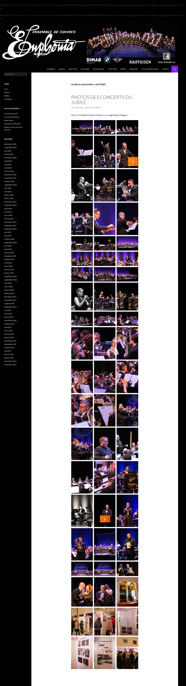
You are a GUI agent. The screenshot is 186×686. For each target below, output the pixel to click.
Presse (123, 69)
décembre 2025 (10, 144)
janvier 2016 (9, 337)
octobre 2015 (9, 348)
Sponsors (133, 69)
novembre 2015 (10, 344)
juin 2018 (7, 283)
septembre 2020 (10, 242)
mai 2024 (7, 164)
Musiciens (85, 69)
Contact (165, 69)
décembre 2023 (10, 175)
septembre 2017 (10, 307)
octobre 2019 (9, 259)
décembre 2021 (10, 222)
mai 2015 (7, 351)
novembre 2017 (10, 300)
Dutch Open (8, 120)
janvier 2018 (9, 293)
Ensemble (51, 69)
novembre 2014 (10, 364)
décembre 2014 (10, 361)
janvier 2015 (9, 358)
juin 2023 (7, 188)
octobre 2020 (9, 239)
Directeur (73, 69)
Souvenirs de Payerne (12, 124)
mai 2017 (7, 310)
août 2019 (8, 263)
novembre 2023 (10, 178)
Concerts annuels (11, 113)
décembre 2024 (10, 158)
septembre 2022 (10, 205)
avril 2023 (8, 192)
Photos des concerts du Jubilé (101, 99)
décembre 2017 (10, 297)
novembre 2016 (10, 320)
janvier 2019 (9, 273)
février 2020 (9, 253)
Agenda (62, 69)
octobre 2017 (9, 303)
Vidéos (7, 96)
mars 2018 (8, 286)
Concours (112, 69)
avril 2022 (8, 212)
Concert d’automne (11, 117)
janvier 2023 (9, 198)
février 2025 (9, 154)
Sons (6, 89)
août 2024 (8, 161)
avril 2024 (8, 168)
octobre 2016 (9, 324)
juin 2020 (7, 246)
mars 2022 (8, 215)
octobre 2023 (9, 181)
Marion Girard (93, 108)
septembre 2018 (10, 280)
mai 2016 (7, 327)
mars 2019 (8, 266)
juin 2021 (7, 232)
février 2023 (9, 195)
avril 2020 (8, 249)
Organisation (98, 69)
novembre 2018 (10, 276)
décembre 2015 (10, 341)
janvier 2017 (9, 317)
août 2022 (8, 208)
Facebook (8, 99)
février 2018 (9, 290)
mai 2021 (7, 236)
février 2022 (9, 219)
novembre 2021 (10, 225)
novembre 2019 (10, 256)
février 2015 (9, 354)
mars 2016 (8, 331)
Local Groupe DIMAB (149, 69)
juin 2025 (7, 151)
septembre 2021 (10, 229)
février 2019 (9, 270)
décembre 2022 (10, 202)
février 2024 (9, 171)
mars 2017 (8, 314)
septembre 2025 (10, 147)
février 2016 (9, 334)
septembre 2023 (10, 185)
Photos (7, 92)
